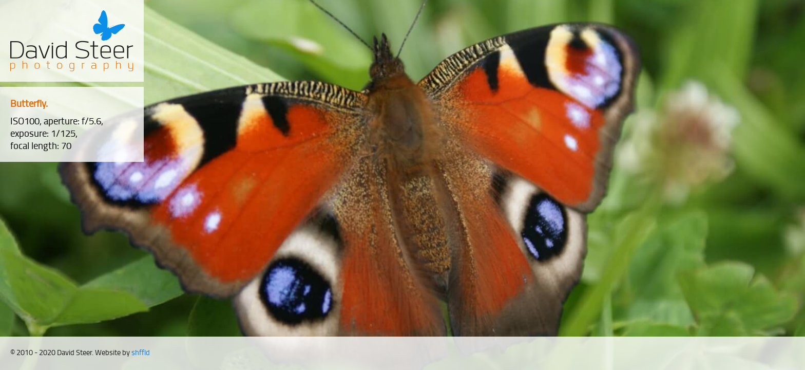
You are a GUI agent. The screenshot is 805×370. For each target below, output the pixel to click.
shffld (140, 352)
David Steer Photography (71, 40)
